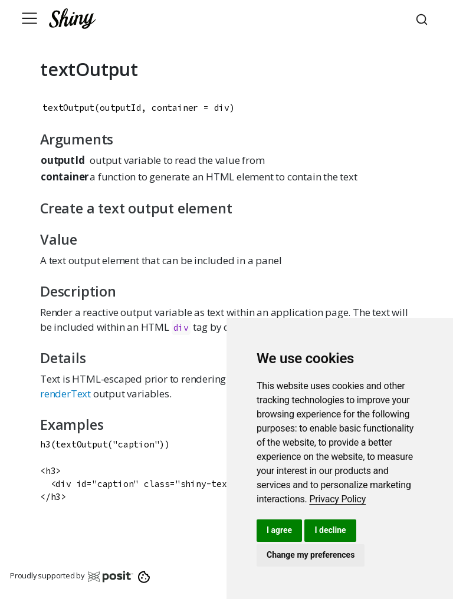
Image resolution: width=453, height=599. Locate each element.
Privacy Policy (337, 499)
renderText (65, 393)
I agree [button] (279, 530)
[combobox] (423, 18)
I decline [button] (330, 530)
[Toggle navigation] (29, 18)
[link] (337, 499)
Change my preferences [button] (310, 554)
